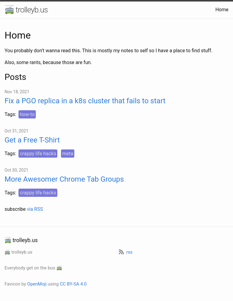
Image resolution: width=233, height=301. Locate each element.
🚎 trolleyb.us (26, 9)
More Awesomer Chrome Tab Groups (64, 179)
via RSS (35, 209)
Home (221, 9)
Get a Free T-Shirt (32, 140)
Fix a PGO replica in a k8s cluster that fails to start (85, 101)
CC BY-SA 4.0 (73, 284)
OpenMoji (37, 284)
